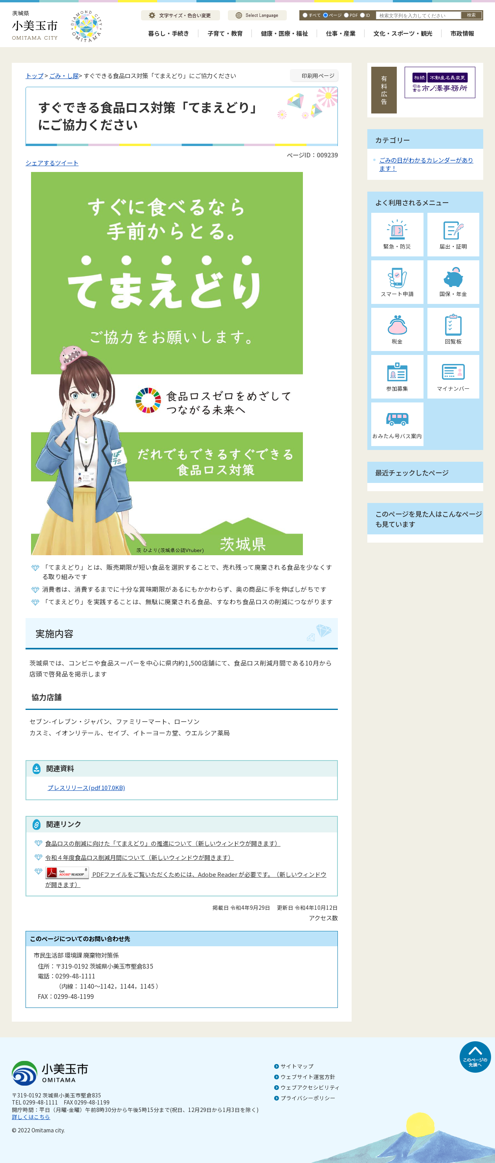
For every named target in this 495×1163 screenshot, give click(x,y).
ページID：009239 (312, 154)
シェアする (40, 162)
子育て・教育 (225, 33)
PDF (354, 15)
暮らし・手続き (168, 33)
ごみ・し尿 (64, 75)
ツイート (67, 162)
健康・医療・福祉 (284, 33)
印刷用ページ (318, 75)
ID (368, 15)
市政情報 (462, 33)
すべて (314, 15)
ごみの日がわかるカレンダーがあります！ (426, 163)
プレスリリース (86, 787)
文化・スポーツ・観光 (403, 33)
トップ (34, 75)
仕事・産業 (341, 33)
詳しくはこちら (31, 1117)
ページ (335, 15)
